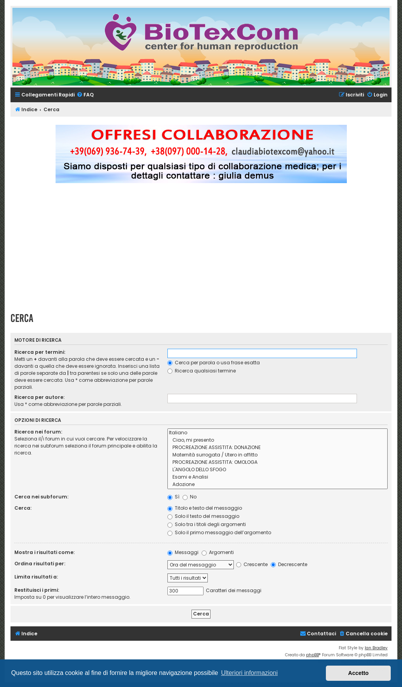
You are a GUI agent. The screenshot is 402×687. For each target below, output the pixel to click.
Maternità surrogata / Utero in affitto (277, 455)
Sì (173, 496)
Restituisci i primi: (36, 590)
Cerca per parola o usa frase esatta (213, 362)
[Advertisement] (206, 251)
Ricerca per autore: (39, 397)
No (190, 496)
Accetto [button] (358, 673)
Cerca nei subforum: (41, 496)
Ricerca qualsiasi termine (201, 370)
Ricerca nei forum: (38, 431)
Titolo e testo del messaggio (204, 508)
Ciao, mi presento (277, 440)
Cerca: (22, 508)
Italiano (277, 433)
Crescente (252, 564)
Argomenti (218, 552)
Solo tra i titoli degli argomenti (206, 524)
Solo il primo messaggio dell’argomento (219, 532)
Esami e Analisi (277, 477)
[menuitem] (85, 95)
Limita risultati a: (36, 576)
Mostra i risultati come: (44, 552)
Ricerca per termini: (39, 352)
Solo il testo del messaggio (203, 516)
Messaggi (182, 552)
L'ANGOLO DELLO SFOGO (277, 470)
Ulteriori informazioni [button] (249, 673)
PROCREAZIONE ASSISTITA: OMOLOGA (277, 462)
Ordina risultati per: (39, 563)
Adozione (277, 484)
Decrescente (289, 564)
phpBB (312, 655)
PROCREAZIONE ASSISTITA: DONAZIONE (277, 447)
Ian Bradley (376, 648)
